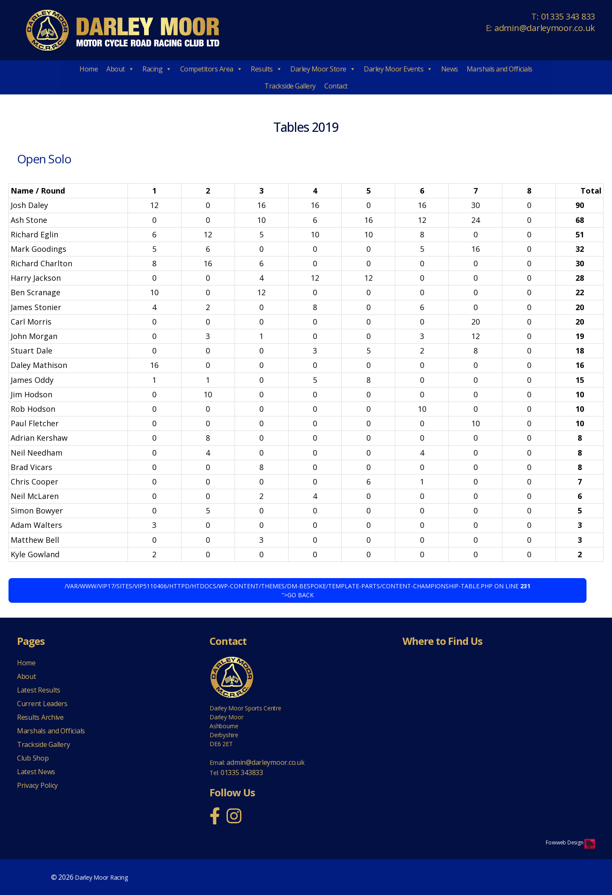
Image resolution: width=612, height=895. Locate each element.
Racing (157, 68)
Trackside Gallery (290, 86)
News (449, 69)
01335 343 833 (568, 16)
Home (88, 69)
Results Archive (40, 717)
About (120, 68)
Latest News (36, 771)
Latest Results (38, 690)
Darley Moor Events (398, 68)
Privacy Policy (37, 785)
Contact (336, 86)
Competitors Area (211, 68)
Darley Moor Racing (101, 877)
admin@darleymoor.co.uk (544, 28)
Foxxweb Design (565, 842)
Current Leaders (42, 703)
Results (266, 68)
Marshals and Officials (500, 69)
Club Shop (33, 758)
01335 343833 (242, 772)
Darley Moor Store (322, 68)
